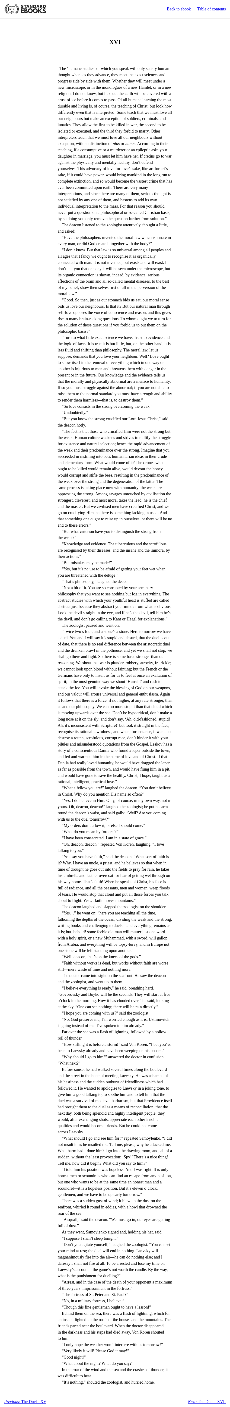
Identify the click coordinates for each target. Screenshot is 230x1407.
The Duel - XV (25, 1401)
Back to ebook (179, 9)
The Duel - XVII (207, 1401)
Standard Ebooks (25, 9)
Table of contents (211, 9)
